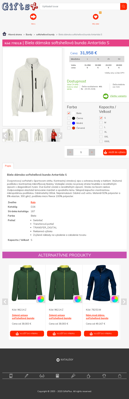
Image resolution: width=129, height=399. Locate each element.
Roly (33, 202)
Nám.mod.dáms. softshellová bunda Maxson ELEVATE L (97, 318)
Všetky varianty (118, 95)
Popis (8, 165)
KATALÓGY (64, 359)
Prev (5, 136)
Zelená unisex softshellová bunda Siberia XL (23, 318)
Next (59, 136)
